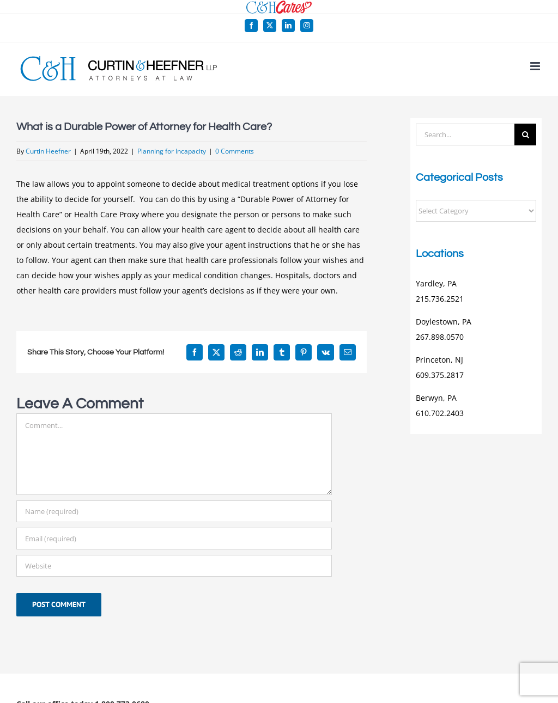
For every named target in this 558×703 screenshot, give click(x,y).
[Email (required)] (174, 538)
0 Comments (234, 151)
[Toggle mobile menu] (536, 66)
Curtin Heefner (48, 151)
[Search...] (465, 134)
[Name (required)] (174, 511)
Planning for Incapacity (171, 151)
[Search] (525, 134)
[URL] (174, 566)
